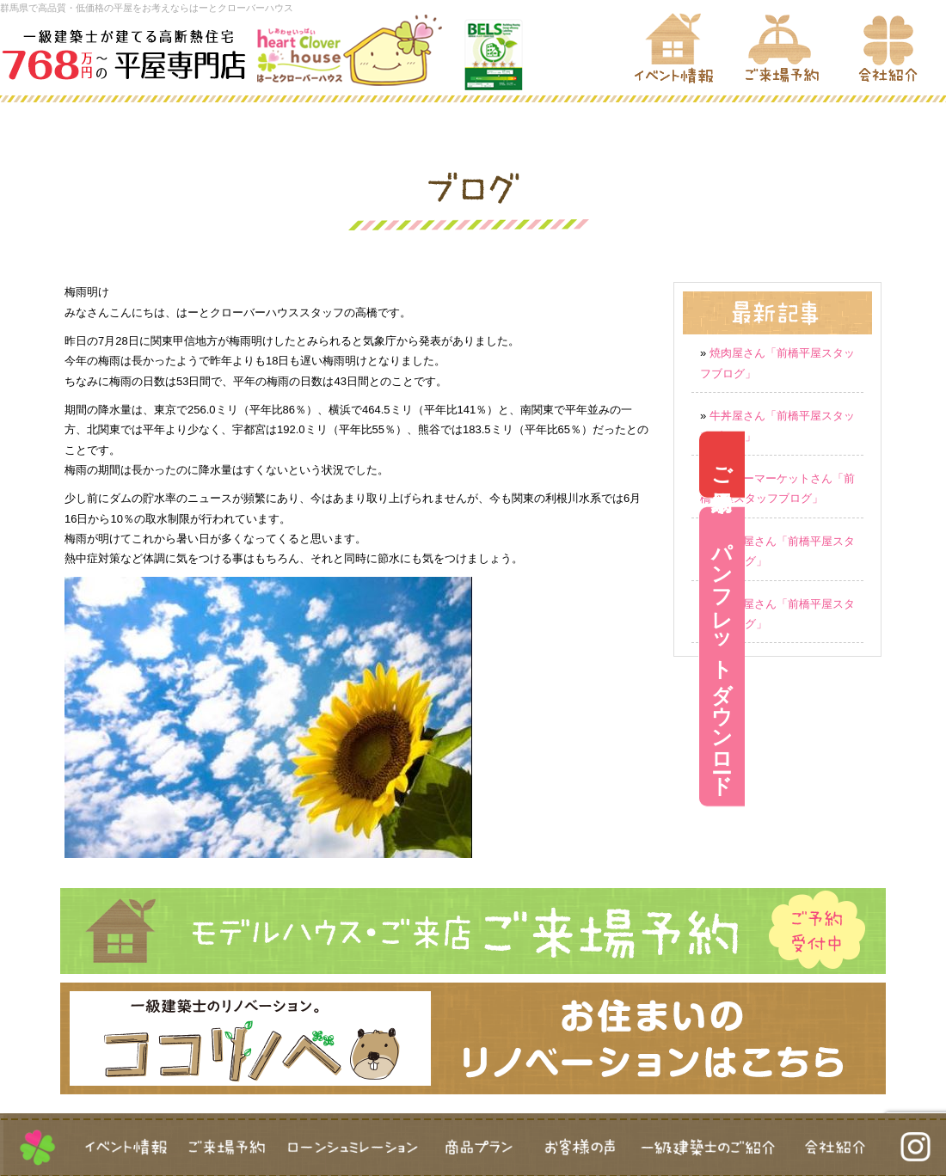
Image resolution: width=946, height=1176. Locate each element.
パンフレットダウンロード (923, 657)
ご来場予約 (923, 464)
